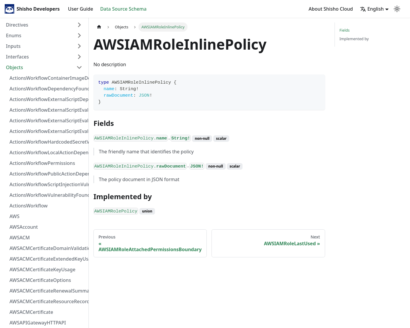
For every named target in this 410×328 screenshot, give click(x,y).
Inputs (13, 46)
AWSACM (19, 237)
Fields (345, 30)
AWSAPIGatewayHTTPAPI (37, 322)
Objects (14, 67)
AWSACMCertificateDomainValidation (47, 248)
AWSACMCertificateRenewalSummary (47, 291)
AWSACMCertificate (31, 312)
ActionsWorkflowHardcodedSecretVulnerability (47, 142)
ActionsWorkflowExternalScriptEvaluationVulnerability (47, 131)
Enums (13, 35)
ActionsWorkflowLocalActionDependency (47, 152)
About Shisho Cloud (331, 9)
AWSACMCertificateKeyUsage (42, 269)
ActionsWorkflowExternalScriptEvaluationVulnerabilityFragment (47, 110)
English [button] (372, 9)
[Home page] (99, 27)
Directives (17, 25)
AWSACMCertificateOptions (40, 280)
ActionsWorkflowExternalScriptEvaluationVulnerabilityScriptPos (47, 120)
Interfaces (17, 56)
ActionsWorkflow (28, 205)
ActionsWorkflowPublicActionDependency (47, 174)
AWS (14, 216)
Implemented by (354, 38)
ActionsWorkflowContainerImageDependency (47, 78)
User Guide (80, 9)
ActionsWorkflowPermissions (42, 163)
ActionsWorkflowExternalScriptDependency (47, 99)
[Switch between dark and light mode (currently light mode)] (397, 9)
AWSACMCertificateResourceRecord (47, 301)
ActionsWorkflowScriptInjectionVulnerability (47, 184)
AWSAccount (23, 227)
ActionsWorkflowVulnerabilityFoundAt (47, 195)
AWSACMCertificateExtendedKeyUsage (47, 259)
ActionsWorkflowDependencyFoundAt (47, 88)
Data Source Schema (123, 9)
